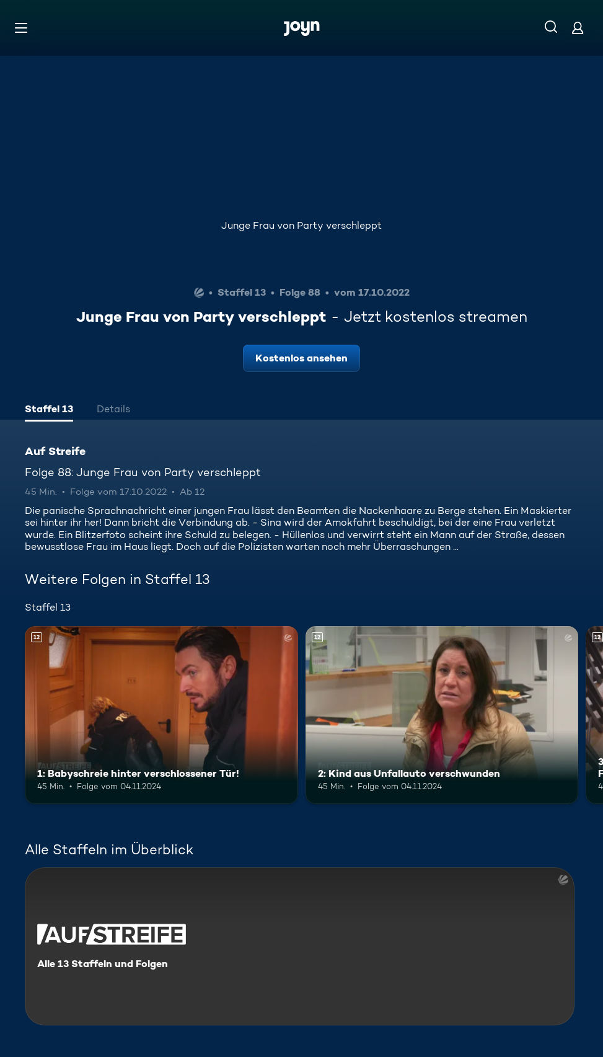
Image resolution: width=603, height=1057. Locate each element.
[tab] (49, 410)
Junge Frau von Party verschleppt (301, 225)
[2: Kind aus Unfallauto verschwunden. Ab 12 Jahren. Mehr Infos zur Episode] (442, 714)
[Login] (577, 27)
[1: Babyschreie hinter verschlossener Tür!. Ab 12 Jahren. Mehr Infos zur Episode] (161, 714)
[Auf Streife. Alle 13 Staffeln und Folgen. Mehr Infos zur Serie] (299, 946)
